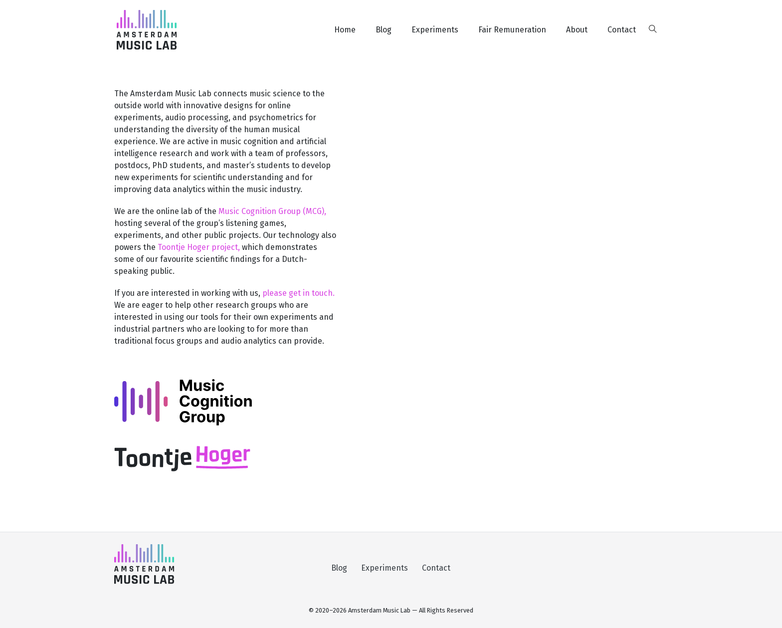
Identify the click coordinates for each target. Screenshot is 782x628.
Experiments (434, 29)
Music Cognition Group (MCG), (272, 211)
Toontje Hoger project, (200, 247)
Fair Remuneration (512, 29)
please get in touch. (298, 293)
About (576, 29)
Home (345, 29)
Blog (383, 29)
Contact (621, 29)
